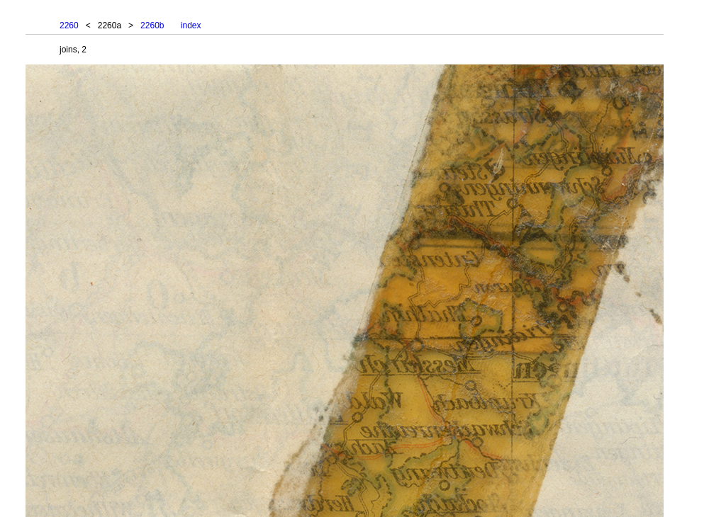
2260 (69, 25)
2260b (152, 25)
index (191, 25)
